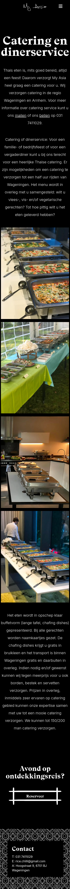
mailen (20, 115)
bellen (44, 115)
